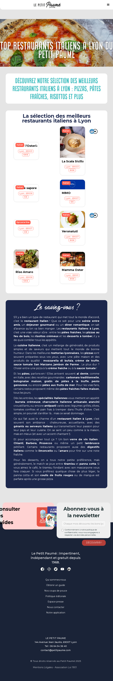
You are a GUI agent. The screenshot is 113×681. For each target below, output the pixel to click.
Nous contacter (55, 607)
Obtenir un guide (55, 585)
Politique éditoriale (55, 596)
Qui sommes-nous (55, 579)
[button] (108, 5)
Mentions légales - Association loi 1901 (55, 667)
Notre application (55, 612)
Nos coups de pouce (55, 590)
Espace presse (56, 601)
